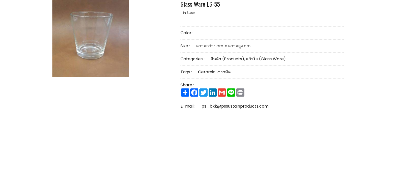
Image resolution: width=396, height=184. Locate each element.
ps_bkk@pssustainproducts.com (234, 106)
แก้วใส (266, 59)
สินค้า (227, 59)
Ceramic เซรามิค (214, 72)
